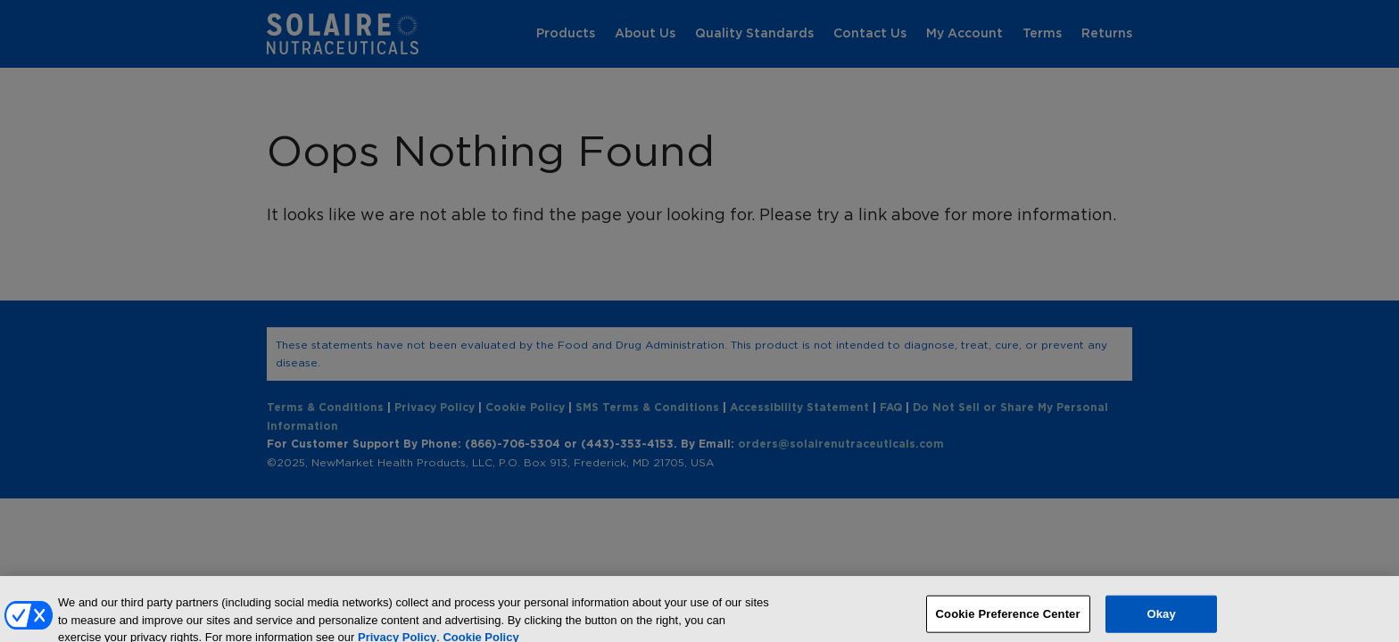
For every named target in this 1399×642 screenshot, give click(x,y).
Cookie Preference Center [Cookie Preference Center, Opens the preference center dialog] (1008, 620)
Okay (1161, 620)
